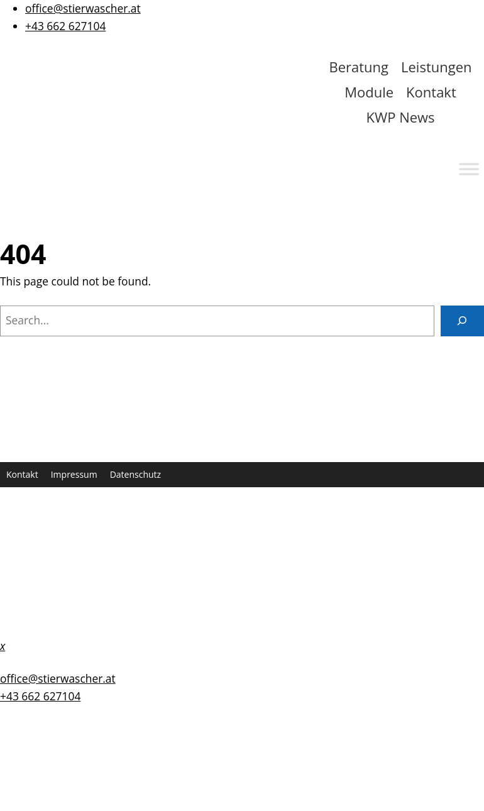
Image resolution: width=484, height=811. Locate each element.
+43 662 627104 (65, 25)
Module (368, 91)
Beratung (358, 66)
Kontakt (431, 91)
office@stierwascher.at (83, 8)
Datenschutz (135, 474)
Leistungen (436, 66)
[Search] (462, 321)
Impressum (74, 474)
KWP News (400, 117)
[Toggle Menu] (469, 169)
